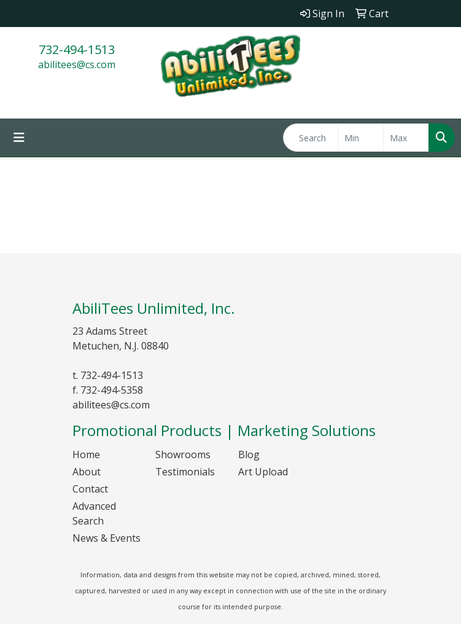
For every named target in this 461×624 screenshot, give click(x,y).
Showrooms (183, 454)
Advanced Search (94, 513)
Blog (249, 454)
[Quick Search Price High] (406, 137)
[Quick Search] (310, 137)
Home (86, 454)
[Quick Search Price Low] (361, 137)
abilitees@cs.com (76, 64)
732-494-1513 (77, 49)
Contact (90, 489)
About (86, 471)
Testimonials (185, 471)
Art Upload (263, 471)
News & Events (106, 538)
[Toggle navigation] (19, 137)
